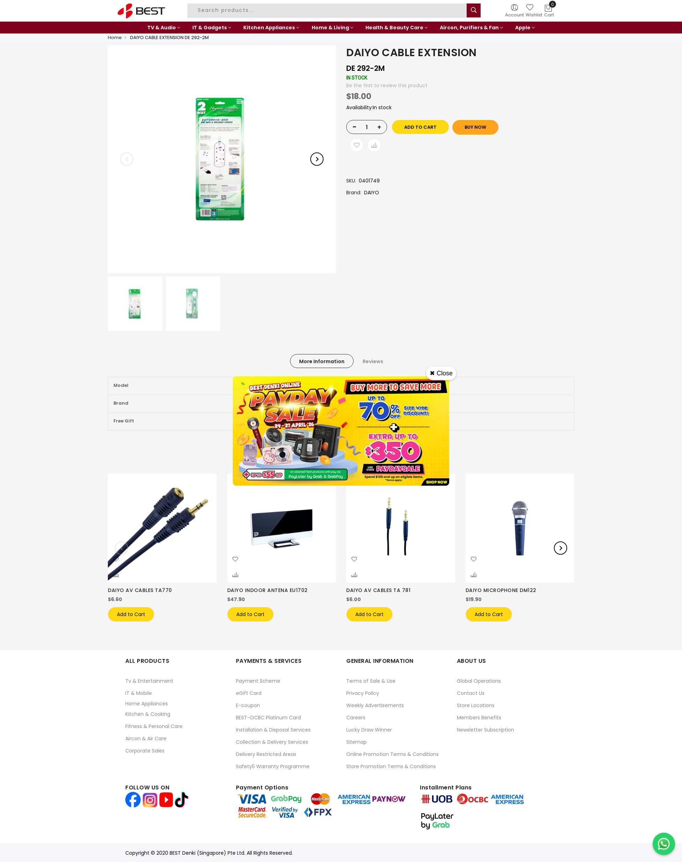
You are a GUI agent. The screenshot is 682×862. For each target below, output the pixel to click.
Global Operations (479, 680)
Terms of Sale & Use (370, 680)
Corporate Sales (144, 750)
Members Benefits (479, 717)
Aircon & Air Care (145, 738)
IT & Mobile (138, 692)
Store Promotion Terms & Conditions (391, 766)
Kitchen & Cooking (147, 713)
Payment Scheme (258, 680)
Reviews (373, 361)
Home (115, 37)
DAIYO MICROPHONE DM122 (501, 590)
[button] (116, 559)
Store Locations (476, 705)
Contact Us (470, 692)
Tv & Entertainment (149, 680)
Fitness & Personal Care (154, 725)
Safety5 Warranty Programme (273, 766)
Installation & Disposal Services (273, 729)
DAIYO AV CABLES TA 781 (378, 590)
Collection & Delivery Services (272, 741)
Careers (355, 717)
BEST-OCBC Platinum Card (268, 717)
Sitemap (356, 741)
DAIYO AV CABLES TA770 (140, 590)
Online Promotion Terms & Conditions (392, 753)
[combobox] (328, 10)
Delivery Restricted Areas (266, 753)
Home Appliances (146, 703)
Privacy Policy (362, 692)
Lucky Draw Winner (369, 729)
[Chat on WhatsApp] (664, 844)
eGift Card (248, 692)
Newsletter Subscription (485, 729)
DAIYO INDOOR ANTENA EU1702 (267, 590)
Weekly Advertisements (375, 705)
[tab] (322, 361)
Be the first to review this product (387, 85)
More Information (321, 361)
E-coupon (248, 705)
